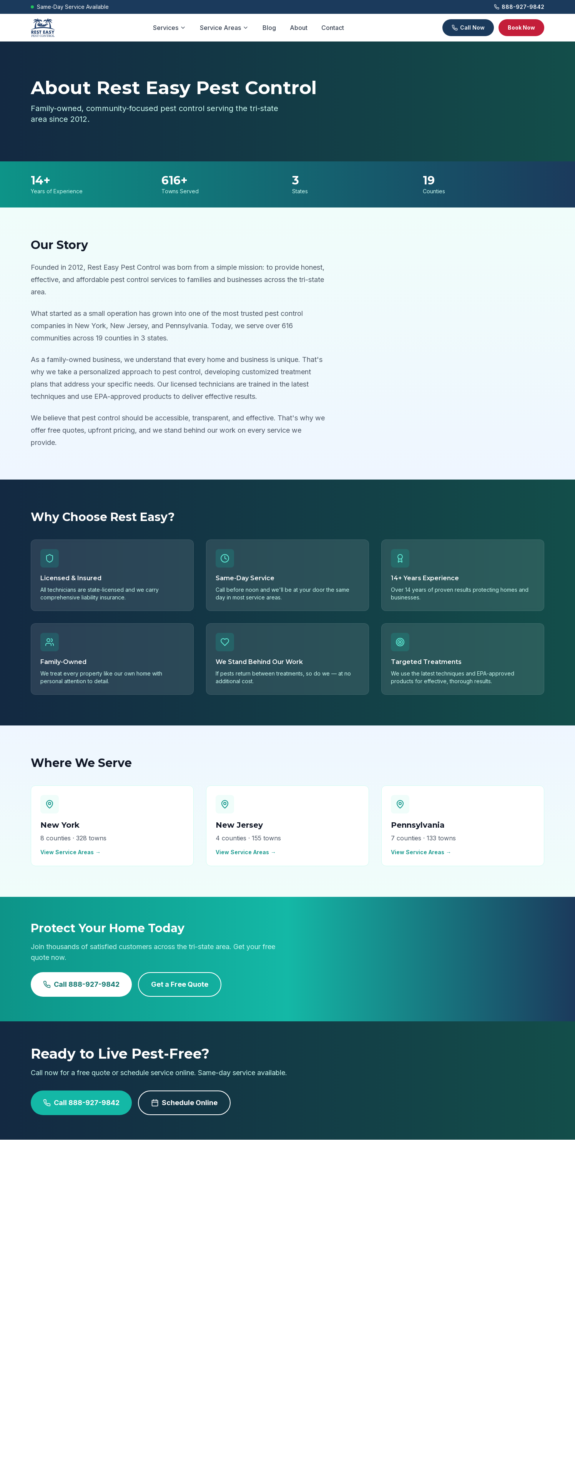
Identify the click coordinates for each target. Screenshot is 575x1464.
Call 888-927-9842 (81, 984)
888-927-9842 (519, 6)
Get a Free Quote (179, 984)
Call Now (468, 27)
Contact (332, 28)
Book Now (521, 27)
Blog (269, 28)
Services (169, 28)
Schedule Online (184, 1103)
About (298, 28)
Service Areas (224, 28)
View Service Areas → (70, 852)
